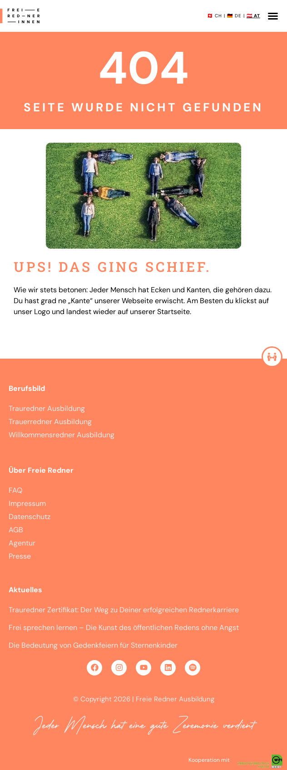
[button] (273, 16)
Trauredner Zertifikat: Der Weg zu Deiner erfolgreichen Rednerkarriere (124, 610)
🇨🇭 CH (214, 16)
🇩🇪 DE (234, 16)
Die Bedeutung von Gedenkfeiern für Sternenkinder (93, 645)
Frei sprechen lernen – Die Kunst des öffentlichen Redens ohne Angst (124, 627)
